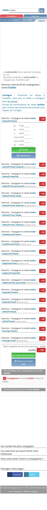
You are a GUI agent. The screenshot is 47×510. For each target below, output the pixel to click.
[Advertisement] (23, 46)
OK (42, 10)
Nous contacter (15, 491)
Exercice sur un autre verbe (23, 362)
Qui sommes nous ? (38, 487)
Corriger (23, 150)
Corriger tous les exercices (23, 355)
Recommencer (23, 156)
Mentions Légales (31, 491)
